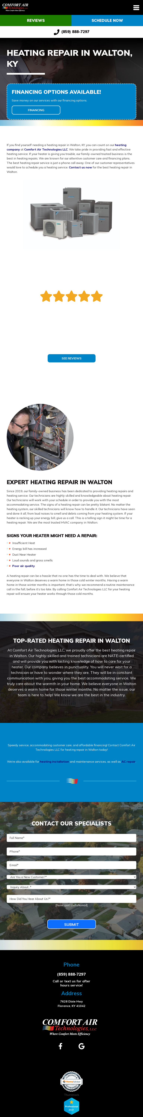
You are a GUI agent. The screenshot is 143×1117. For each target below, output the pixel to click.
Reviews (36, 20)
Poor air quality (23, 566)
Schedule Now (107, 20)
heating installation (54, 761)
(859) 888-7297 (71, 32)
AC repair (129, 761)
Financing (36, 110)
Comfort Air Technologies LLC (46, 149)
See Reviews (72, 358)
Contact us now (80, 167)
